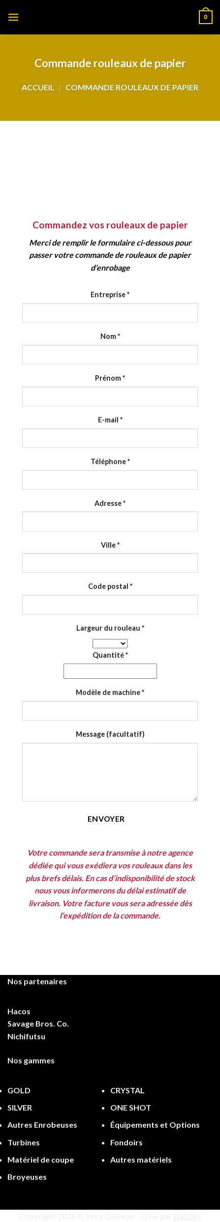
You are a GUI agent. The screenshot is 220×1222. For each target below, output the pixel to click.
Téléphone (110, 461)
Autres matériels (141, 1159)
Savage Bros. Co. (38, 1023)
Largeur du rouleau (110, 628)
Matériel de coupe (40, 1159)
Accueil (38, 87)
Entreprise (110, 294)
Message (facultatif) (110, 734)
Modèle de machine (110, 692)
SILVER (19, 1107)
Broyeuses (27, 1176)
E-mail (110, 420)
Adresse (110, 503)
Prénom (110, 378)
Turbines (23, 1142)
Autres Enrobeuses (42, 1124)
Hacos (19, 1011)
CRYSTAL (127, 1090)
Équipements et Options (155, 1124)
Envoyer (106, 818)
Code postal (110, 586)
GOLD (19, 1090)
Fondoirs (126, 1142)
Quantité (110, 655)
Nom (110, 336)
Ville (110, 545)
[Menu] (13, 17)
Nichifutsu (26, 1036)
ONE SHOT (130, 1107)
